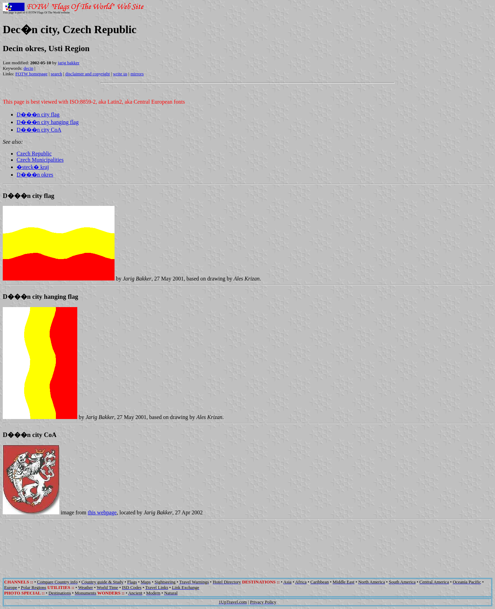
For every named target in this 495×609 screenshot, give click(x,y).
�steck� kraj (33, 167)
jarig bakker (68, 62)
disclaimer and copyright (87, 73)
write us (120, 73)
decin (28, 68)
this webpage (102, 512)
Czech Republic (34, 153)
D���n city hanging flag (48, 122)
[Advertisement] (247, 543)
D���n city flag (38, 114)
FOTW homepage (31, 73)
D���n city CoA (39, 130)
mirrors (136, 73)
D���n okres (35, 175)
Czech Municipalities (40, 160)
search (56, 73)
